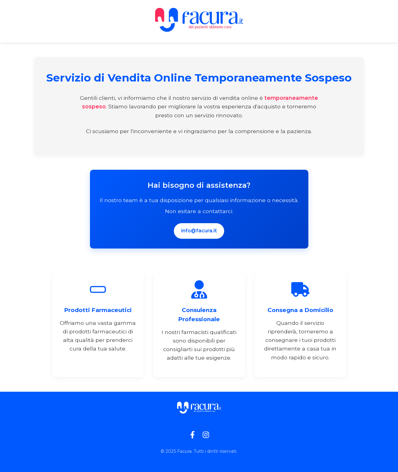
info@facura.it (199, 231)
